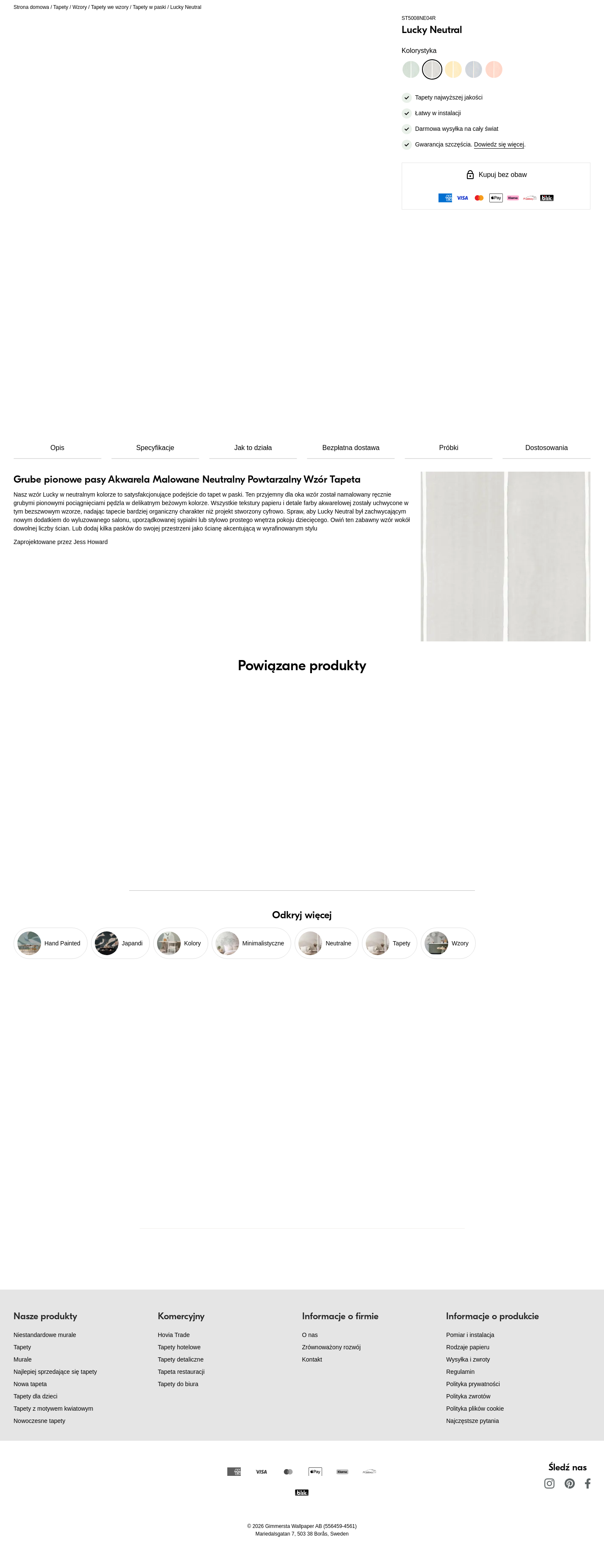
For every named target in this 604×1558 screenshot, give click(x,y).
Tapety (60, 7)
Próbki (448, 447)
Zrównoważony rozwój (331, 1347)
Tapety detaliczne (181, 1359)
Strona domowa (31, 7)
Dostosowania (546, 447)
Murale (23, 1359)
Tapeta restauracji (181, 1371)
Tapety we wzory (110, 7)
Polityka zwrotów (468, 1396)
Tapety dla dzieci (36, 1396)
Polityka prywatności (473, 1384)
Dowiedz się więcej (499, 144)
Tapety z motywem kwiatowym (53, 1408)
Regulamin (460, 1371)
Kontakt (312, 1359)
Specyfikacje (155, 447)
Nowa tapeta (30, 1384)
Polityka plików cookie (475, 1408)
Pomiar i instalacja (470, 1334)
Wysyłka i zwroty (468, 1359)
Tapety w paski (149, 7)
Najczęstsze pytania (472, 1420)
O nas (310, 1334)
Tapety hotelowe (179, 1347)
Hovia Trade (174, 1334)
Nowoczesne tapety (39, 1420)
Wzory (79, 7)
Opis (57, 447)
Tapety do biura (178, 1384)
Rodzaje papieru (467, 1347)
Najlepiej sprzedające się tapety (55, 1371)
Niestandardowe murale (45, 1334)
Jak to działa (253, 447)
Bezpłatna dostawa (350, 447)
